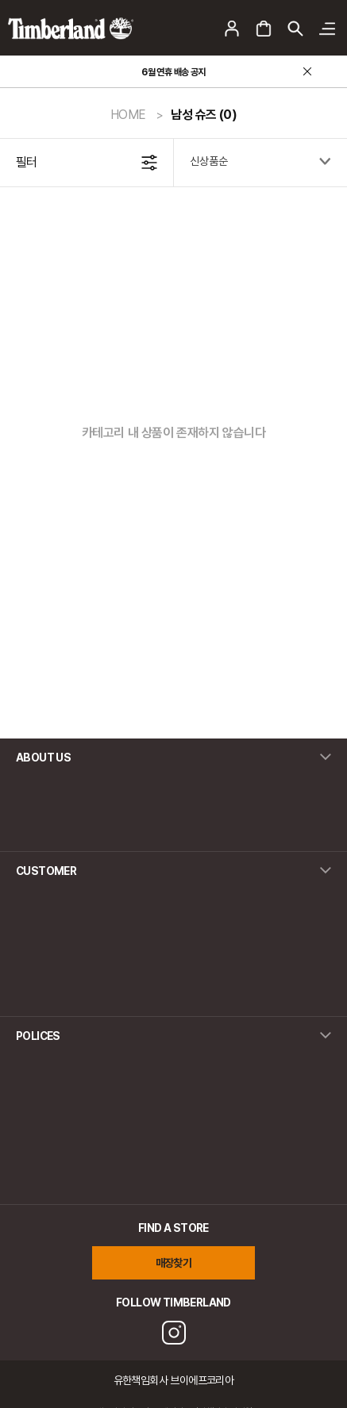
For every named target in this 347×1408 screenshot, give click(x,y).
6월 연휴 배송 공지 (173, 72)
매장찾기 (174, 1262)
